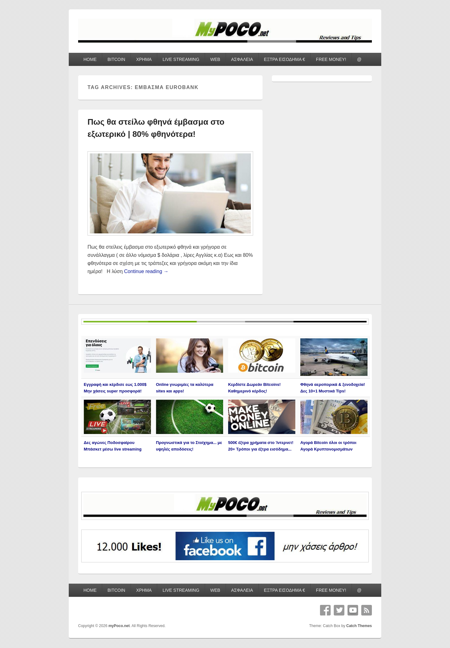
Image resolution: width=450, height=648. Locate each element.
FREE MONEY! (331, 59)
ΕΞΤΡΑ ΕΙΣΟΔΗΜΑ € (284, 59)
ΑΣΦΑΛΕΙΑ (242, 59)
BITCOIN (116, 59)
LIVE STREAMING (180, 59)
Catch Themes (359, 626)
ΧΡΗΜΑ (144, 59)
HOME (90, 59)
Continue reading (146, 271)
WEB (215, 59)
